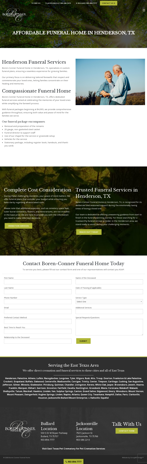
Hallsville (95, 397)
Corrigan (76, 381)
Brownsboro (121, 384)
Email (38, 310)
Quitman (59, 384)
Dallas (118, 394)
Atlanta (76, 394)
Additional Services (109, 310)
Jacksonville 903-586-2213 (58, 3)
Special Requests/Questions (109, 325)
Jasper (110, 384)
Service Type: (109, 300)
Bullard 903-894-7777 (86, 3)
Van (53, 391)
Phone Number (38, 300)
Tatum (18, 391)
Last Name (38, 290)
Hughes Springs (46, 394)
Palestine (22, 378)
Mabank (134, 388)
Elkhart (32, 388)
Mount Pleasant (15, 394)
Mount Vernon (135, 391)
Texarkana (98, 394)
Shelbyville (8, 391)
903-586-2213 (83, 439)
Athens (31, 378)
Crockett (8, 381)
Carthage (113, 381)
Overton (108, 378)
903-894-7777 (47, 439)
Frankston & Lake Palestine (127, 378)
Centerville (50, 381)
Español (105, 397)
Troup (99, 378)
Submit (83, 341)
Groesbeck (94, 388)
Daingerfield (31, 394)
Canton (78, 391)
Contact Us (108, 3)
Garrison (41, 388)
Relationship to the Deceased (38, 340)
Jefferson (7, 384)
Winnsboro (121, 391)
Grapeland (19, 381)
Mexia (104, 388)
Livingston (80, 384)
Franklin (13, 388)
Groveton (52, 388)
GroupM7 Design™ (137, 458)
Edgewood (102, 391)
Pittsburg (48, 384)
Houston (42, 397)
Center (93, 381)
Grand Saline (89, 391)
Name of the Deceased (109, 280)
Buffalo (29, 381)
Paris (125, 394)
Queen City (86, 394)
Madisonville (64, 381)
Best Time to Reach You (38, 330)
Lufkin (40, 378)
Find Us (36, 3)
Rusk (87, 378)
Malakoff (123, 388)
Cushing (123, 381)
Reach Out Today (89, 232)
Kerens (90, 384)
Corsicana (113, 388)
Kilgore (80, 378)
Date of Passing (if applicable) (109, 290)
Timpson (102, 381)
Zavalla (71, 388)
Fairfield (62, 388)
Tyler (72, 378)
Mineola (25, 384)
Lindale (47, 391)
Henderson (10, 378)
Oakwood (39, 381)
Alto (93, 378)
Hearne (140, 384)
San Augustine (135, 381)
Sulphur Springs (65, 391)
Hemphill (109, 394)
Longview (64, 378)
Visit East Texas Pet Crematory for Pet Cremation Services (73, 448)
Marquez (22, 388)
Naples (67, 394)
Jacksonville (54, 397)
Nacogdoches (51, 378)
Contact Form (126, 431)
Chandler (69, 384)
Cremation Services (18, 226)
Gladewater (36, 384)
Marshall (27, 391)
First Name (38, 280)
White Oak (100, 384)
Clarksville (134, 394)
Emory (112, 391)
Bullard (65, 397)
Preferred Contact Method (38, 320)
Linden (59, 394)
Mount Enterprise (78, 397)
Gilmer (16, 384)
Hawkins (37, 391)
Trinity (85, 381)
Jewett (131, 384)
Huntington (82, 388)
